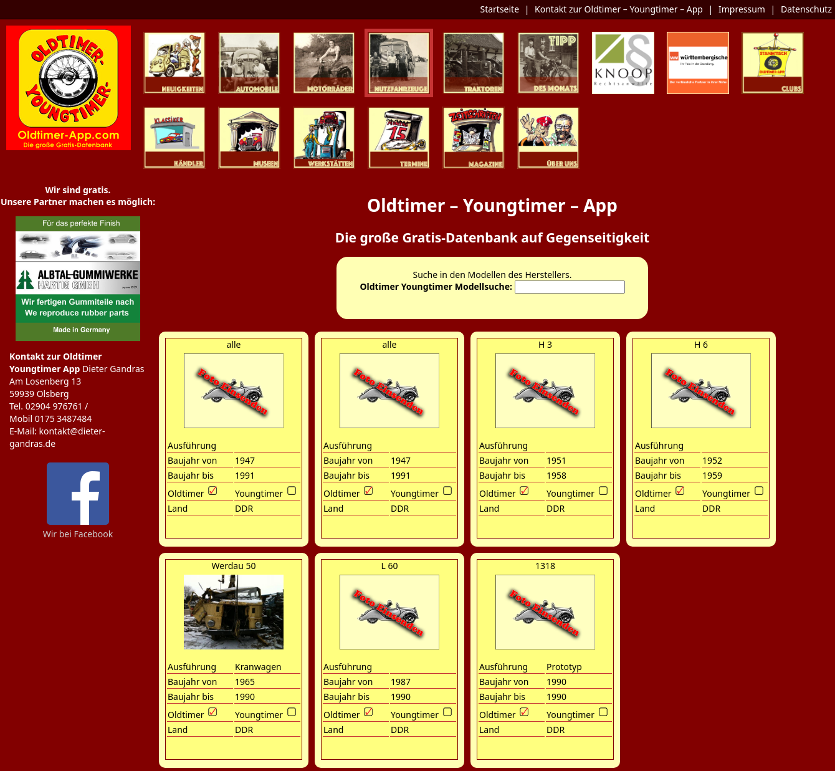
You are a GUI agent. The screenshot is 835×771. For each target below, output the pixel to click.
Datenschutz (806, 9)
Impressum (741, 9)
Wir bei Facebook (78, 529)
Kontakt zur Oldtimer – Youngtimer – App (619, 9)
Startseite (499, 9)
